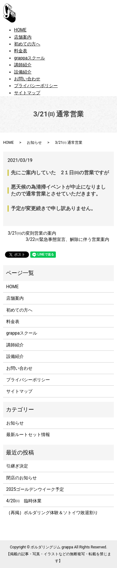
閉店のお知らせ (21, 477)
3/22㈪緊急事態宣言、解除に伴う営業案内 (67, 239)
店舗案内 (23, 37)
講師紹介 (23, 64)
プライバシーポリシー (36, 85)
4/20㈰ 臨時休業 (23, 500)
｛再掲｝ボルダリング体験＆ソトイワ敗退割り (54, 512)
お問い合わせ (27, 78)
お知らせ (34, 142)
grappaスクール (29, 57)
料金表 (20, 50)
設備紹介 (23, 71)
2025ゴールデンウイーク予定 (35, 489)
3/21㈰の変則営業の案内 (32, 233)
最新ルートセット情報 (28, 434)
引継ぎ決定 (17, 465)
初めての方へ (27, 43)
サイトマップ (27, 92)
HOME (20, 29)
